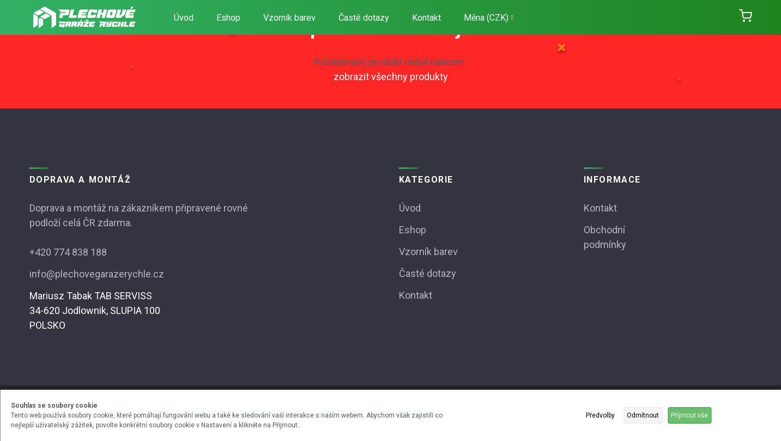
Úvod (183, 18)
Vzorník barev (289, 18)
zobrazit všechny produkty (391, 76)
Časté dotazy (363, 18)
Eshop (228, 18)
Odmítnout (643, 415)
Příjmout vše (689, 415)
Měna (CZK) (488, 18)
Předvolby (600, 415)
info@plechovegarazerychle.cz (96, 274)
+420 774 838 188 (68, 252)
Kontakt (426, 18)
